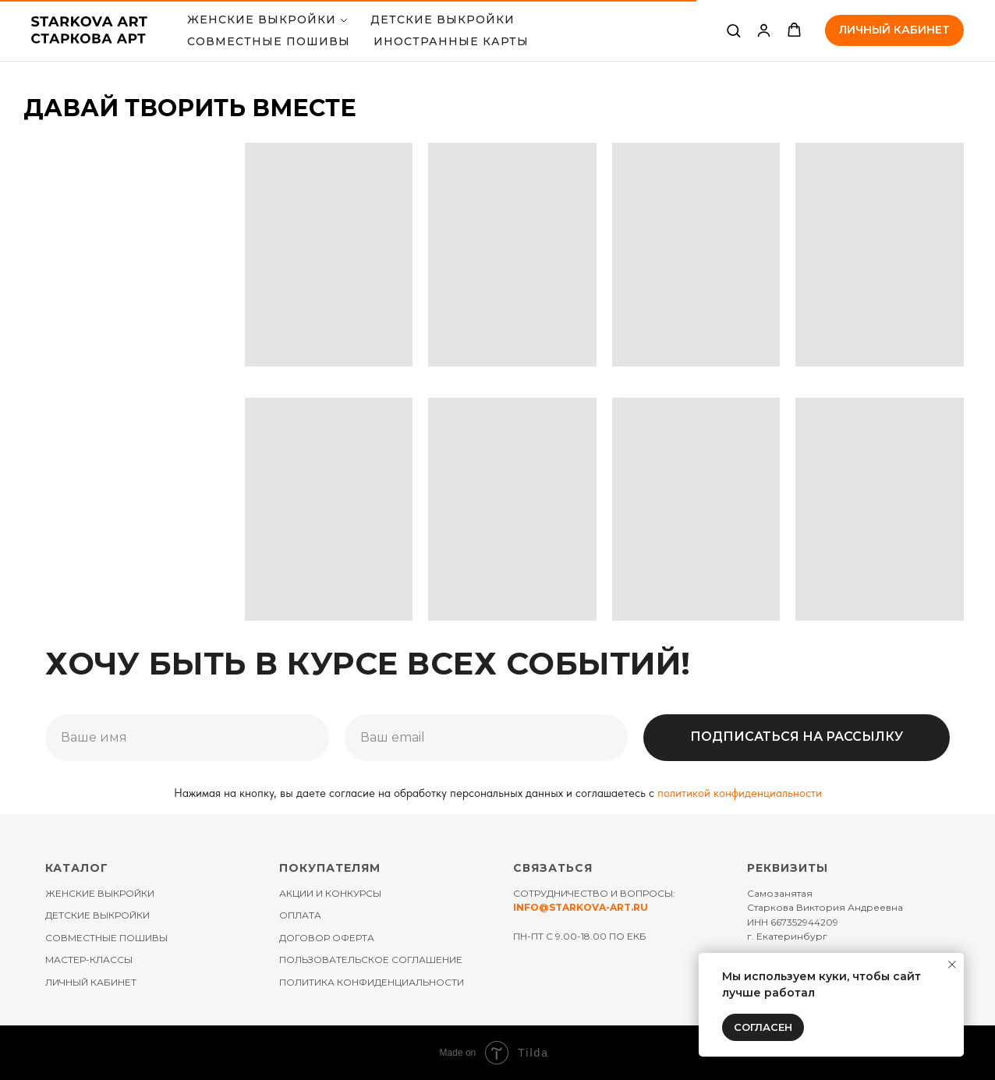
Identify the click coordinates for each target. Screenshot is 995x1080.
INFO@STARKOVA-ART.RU (580, 907)
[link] (763, 30)
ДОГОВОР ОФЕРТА (326, 938)
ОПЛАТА (300, 915)
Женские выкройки (261, 19)
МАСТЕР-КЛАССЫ (89, 959)
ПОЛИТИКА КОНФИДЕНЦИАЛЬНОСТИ (371, 982)
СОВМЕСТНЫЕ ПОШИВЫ (268, 41)
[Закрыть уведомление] (952, 964)
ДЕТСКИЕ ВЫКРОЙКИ (442, 19)
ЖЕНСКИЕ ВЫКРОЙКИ (99, 893)
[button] (733, 30)
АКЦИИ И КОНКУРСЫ (330, 893)
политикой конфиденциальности (739, 793)
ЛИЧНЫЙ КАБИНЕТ (90, 982)
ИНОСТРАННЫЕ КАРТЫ (451, 41)
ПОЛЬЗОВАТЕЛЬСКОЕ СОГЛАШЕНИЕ (370, 959)
